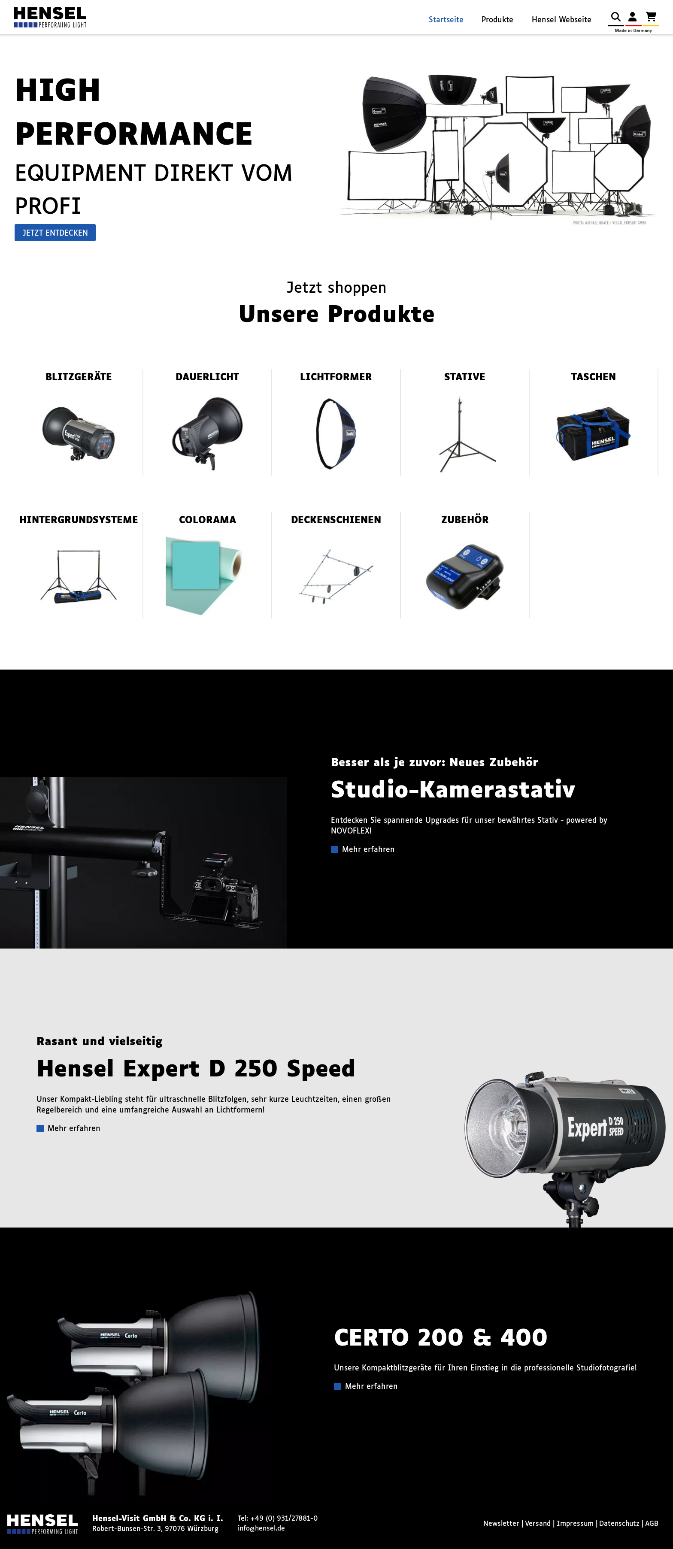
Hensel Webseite (561, 20)
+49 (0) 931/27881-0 (284, 1519)
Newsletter (501, 1524)
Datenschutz (619, 1524)
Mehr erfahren (368, 850)
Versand (538, 1524)
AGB (651, 1524)
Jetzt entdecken (55, 233)
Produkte (497, 20)
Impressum (575, 1524)
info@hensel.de (261, 1528)
